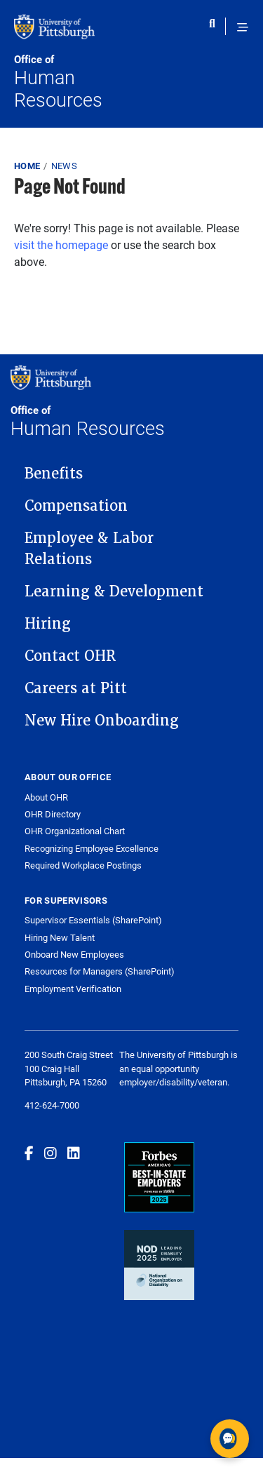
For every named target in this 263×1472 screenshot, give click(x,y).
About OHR (46, 797)
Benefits (54, 473)
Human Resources (73, 81)
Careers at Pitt (76, 688)
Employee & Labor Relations (89, 548)
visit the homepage (61, 244)
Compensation (76, 506)
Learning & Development (114, 591)
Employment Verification (73, 988)
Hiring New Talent (60, 937)
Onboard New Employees (74, 954)
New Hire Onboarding (102, 720)
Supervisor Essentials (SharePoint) (93, 920)
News (64, 165)
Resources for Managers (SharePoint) (100, 971)
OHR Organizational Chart (75, 831)
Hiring (48, 624)
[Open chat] (229, 1438)
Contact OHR (70, 656)
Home (27, 165)
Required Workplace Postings (83, 865)
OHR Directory (53, 814)
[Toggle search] (215, 27)
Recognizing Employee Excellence (92, 849)
